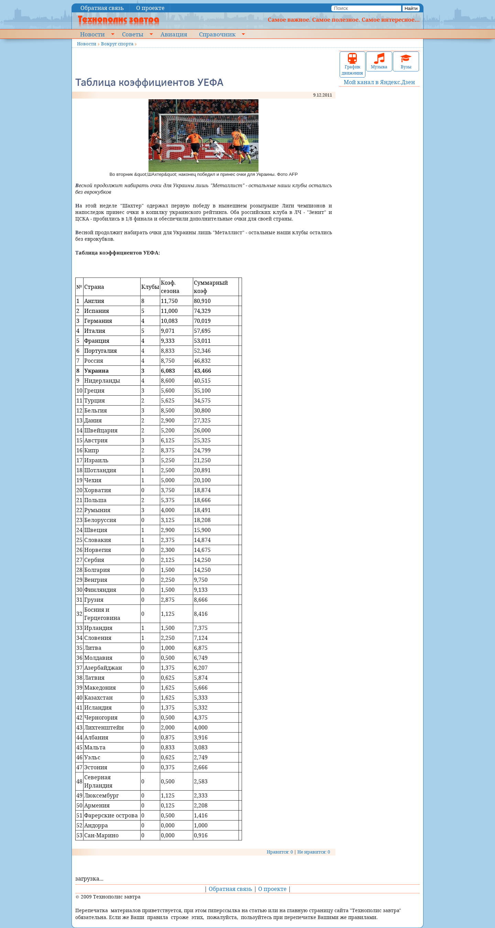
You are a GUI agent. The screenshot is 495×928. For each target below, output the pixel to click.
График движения (352, 64)
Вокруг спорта (117, 44)
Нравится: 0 (280, 852)
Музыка (379, 61)
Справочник (217, 34)
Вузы (405, 61)
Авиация (174, 34)
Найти (411, 8)
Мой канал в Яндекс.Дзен (379, 82)
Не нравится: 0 (313, 852)
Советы (132, 34)
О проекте (150, 8)
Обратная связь (102, 8)
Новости (92, 34)
